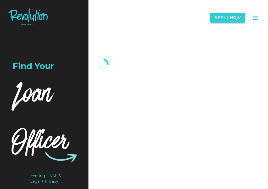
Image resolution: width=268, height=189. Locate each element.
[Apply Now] (230, 18)
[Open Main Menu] (255, 18)
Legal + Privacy (44, 181)
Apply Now (227, 17)
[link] (28, 17)
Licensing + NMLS (44, 176)
